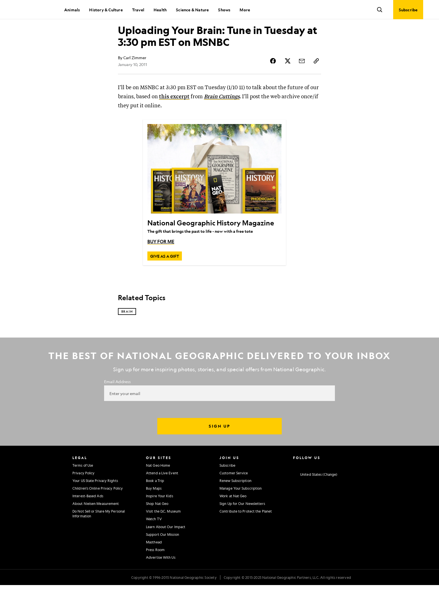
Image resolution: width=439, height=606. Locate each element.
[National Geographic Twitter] (317, 485)
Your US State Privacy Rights (95, 501)
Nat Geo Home (158, 486)
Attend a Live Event (162, 494)
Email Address (117, 402)
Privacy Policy (83, 494)
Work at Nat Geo (233, 517)
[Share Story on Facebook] (275, 81)
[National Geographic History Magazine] (214, 189)
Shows (224, 9)
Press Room (155, 570)
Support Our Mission (162, 555)
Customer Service (234, 494)
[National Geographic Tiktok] (350, 485)
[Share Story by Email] (302, 81)
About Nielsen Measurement (95, 524)
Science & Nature (192, 9)
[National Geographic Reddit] (361, 485)
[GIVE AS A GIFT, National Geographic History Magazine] (164, 276)
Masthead (154, 563)
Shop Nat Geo (157, 524)
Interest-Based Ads (87, 517)
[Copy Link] (316, 81)
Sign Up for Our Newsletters (242, 524)
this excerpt (174, 117)
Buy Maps (154, 509)
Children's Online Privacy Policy (97, 509)
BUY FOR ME (160, 261)
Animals (72, 9)
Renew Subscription (235, 501)
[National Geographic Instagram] (295, 485)
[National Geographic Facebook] (306, 485)
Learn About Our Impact (165, 547)
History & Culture (105, 9)
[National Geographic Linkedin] (339, 485)
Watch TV (154, 539)
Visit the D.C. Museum (163, 532)
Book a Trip (155, 501)
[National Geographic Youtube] (328, 485)
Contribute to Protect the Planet (246, 532)
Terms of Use (82, 486)
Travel (138, 9)
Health (160, 9)
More (245, 9)
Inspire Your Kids (159, 517)
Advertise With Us (160, 578)
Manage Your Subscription (241, 509)
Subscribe (227, 486)
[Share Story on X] (289, 81)
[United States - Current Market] (315, 495)
